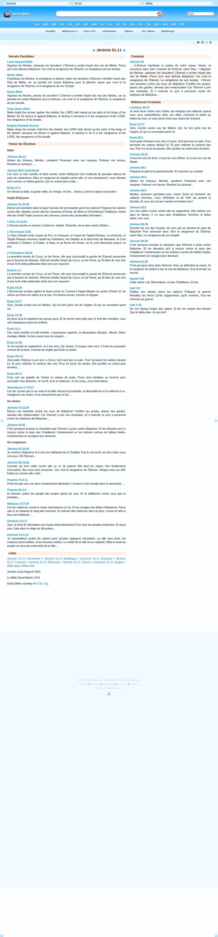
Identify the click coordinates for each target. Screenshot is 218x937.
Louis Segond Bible (20, 61)
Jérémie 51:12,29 (18, 407)
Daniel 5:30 (137, 278)
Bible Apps (13, 565)
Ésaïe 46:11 (14, 373)
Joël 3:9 (135, 288)
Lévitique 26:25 (140, 107)
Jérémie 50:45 (16, 425)
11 (199, 69)
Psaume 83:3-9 (16, 489)
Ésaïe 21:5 (13, 187)
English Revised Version (23, 125)
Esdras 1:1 (14, 270)
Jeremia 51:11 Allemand (44, 562)
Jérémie (16, 43)
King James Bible (18, 108)
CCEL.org (42, 583)
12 (201, 80)
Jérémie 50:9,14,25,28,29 (23, 170)
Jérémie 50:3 (138, 207)
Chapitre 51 (27, 43)
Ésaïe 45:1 (136, 137)
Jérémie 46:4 (138, 177)
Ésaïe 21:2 (13, 328)
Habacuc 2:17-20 (18, 503)
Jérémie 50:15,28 (18, 462)
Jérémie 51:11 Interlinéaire (24, 558)
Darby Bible (14, 91)
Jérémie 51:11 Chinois (77, 562)
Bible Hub (28, 565)
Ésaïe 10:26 (14, 287)
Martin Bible (15, 75)
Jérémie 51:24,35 (18, 448)
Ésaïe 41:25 (14, 342)
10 (134, 65)
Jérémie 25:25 (139, 154)
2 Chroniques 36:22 (19, 252)
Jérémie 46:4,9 (16, 156)
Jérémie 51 (137, 61)
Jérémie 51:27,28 (18, 204)
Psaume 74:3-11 (17, 479)
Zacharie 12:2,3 (17, 521)
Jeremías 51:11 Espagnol (96, 558)
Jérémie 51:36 (139, 261)
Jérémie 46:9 (138, 190)
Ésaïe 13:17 (14, 301)
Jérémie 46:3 (138, 167)
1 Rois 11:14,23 (17, 221)
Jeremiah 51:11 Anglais (108, 562)
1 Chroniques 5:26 (19, 231)
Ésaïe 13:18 (14, 315)
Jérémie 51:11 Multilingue (60, 558)
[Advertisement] (109, 612)
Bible (8, 43)
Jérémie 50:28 (139, 224)
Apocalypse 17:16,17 (20, 387)
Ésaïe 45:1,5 (15, 356)
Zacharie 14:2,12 (17, 534)
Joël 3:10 (135, 305)
